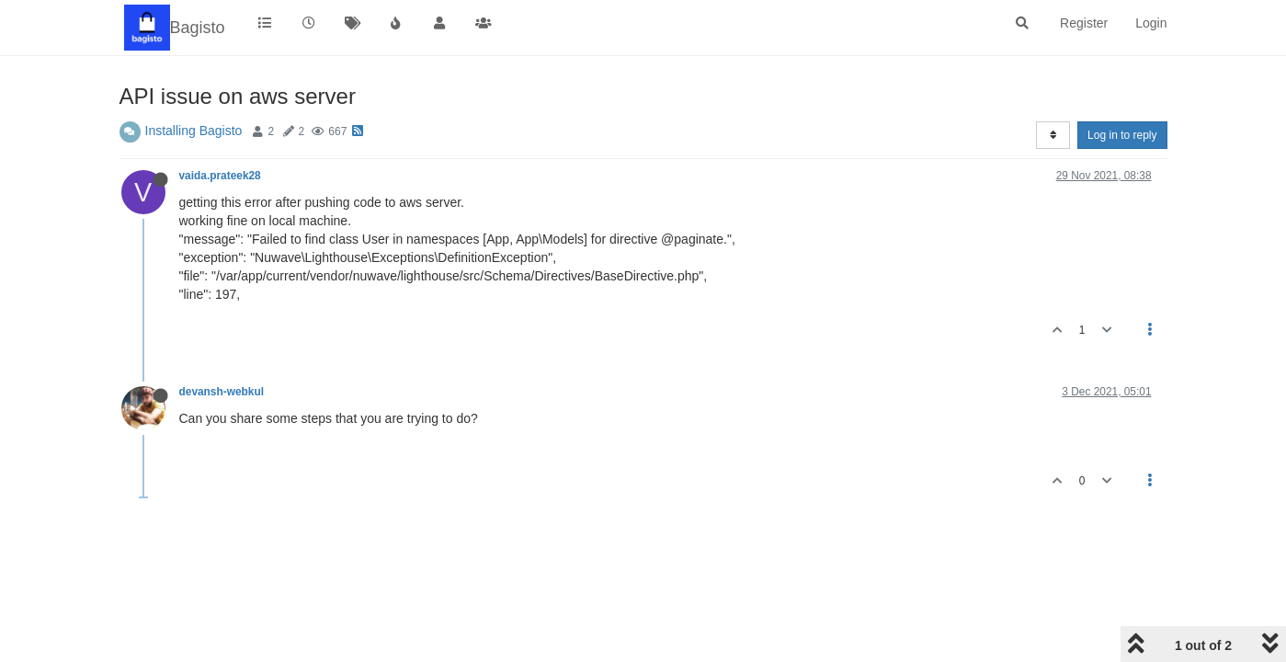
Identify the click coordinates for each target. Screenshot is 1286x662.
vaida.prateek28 (220, 175)
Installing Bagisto (194, 130)
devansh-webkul (222, 391)
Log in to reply (1121, 135)
